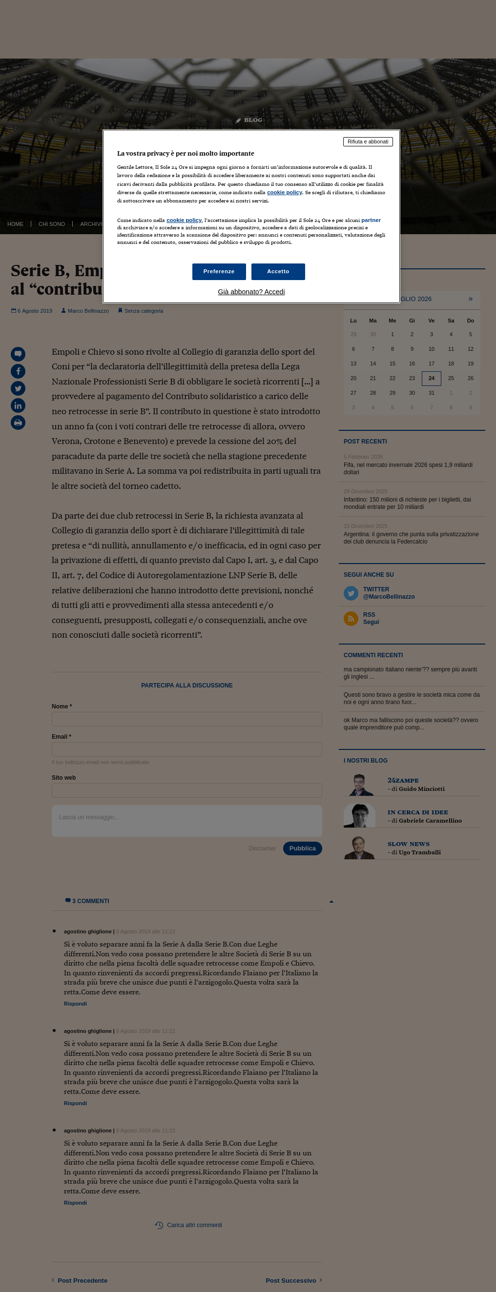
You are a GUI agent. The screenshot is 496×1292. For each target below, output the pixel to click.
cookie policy (284, 192)
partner (371, 220)
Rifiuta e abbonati (368, 141)
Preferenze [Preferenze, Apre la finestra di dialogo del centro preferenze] (219, 271)
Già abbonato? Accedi (251, 292)
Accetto (278, 271)
